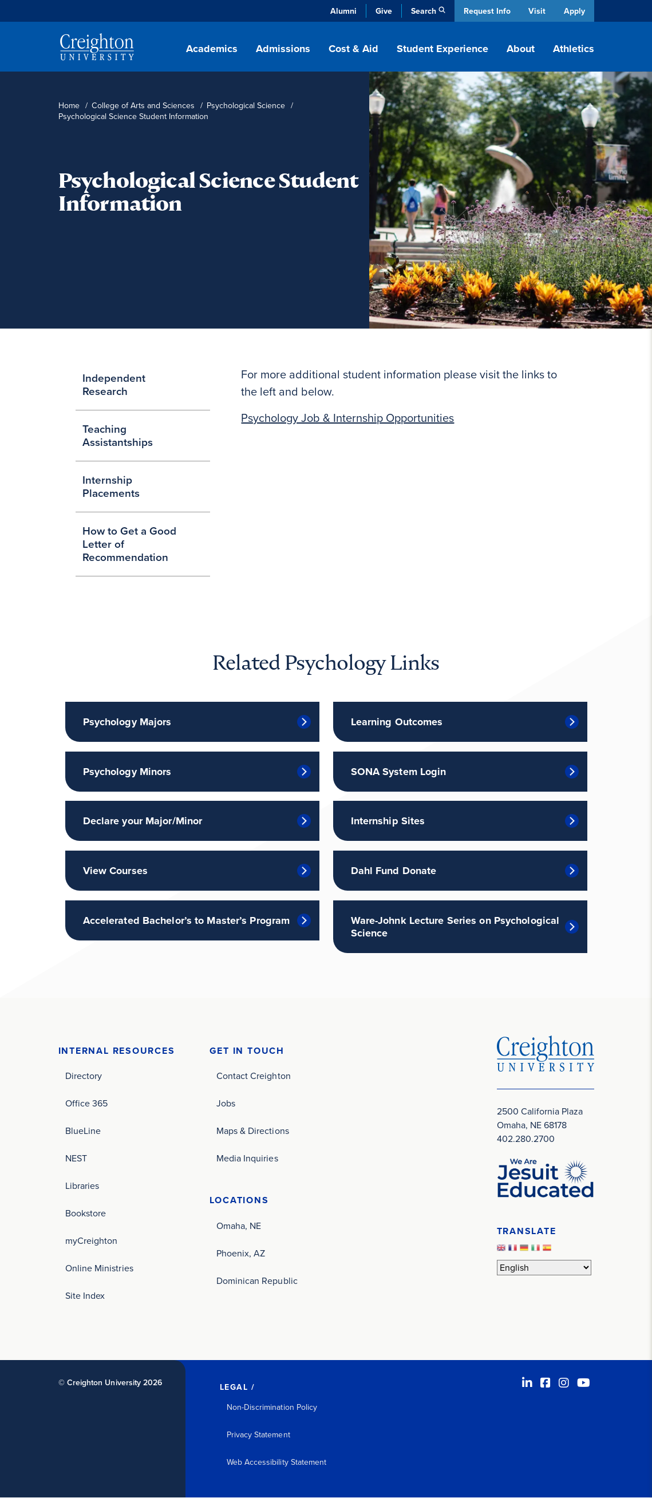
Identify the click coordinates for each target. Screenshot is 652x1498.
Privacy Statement (258, 1435)
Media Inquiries (247, 1158)
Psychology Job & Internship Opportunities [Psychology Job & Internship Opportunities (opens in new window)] (347, 417)
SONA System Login (398, 771)
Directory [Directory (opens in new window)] (83, 1076)
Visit (536, 11)
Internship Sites (388, 820)
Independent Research (113, 384)
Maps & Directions (252, 1131)
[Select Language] (544, 1267)
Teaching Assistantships (117, 435)
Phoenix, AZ (241, 1253)
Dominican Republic (257, 1281)
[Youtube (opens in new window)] (583, 1383)
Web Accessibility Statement (277, 1463)
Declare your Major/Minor (143, 820)
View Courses (115, 870)
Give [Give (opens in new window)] (382, 11)
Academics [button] (212, 48)
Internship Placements (111, 486)
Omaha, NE (239, 1226)
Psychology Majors (127, 721)
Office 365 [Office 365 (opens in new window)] (86, 1103)
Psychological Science (246, 105)
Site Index (85, 1296)
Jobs (225, 1103)
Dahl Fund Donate (394, 870)
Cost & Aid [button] (353, 48)
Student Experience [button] (442, 48)
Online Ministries (99, 1268)
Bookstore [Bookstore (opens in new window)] (85, 1213)
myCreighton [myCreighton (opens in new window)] (91, 1241)
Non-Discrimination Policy (272, 1408)
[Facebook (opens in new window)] (545, 1383)
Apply (574, 11)
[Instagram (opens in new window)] (564, 1383)
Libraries (82, 1186)
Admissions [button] (283, 48)
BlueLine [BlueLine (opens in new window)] (83, 1131)
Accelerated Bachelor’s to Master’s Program (186, 920)
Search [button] (421, 11)
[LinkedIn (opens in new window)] (527, 1383)
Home (69, 105)
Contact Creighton (253, 1076)
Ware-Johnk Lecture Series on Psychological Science (455, 926)
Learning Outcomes (397, 721)
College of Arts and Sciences (143, 105)
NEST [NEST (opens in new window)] (76, 1158)
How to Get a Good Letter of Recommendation (129, 544)
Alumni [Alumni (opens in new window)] (342, 11)
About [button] (521, 48)
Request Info (485, 11)
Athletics (573, 48)
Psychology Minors (127, 771)
